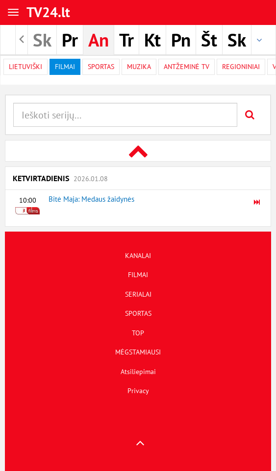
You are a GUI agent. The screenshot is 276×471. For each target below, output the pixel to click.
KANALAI (138, 255)
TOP (138, 333)
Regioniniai (241, 66)
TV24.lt (48, 12)
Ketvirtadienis (60, 178)
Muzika (139, 66)
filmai (65, 66)
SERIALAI (138, 294)
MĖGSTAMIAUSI (138, 352)
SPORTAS (138, 313)
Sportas (101, 66)
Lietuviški (25, 66)
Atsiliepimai (138, 371)
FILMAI (138, 274)
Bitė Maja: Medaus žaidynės (91, 199)
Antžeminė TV (186, 66)
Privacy (138, 390)
